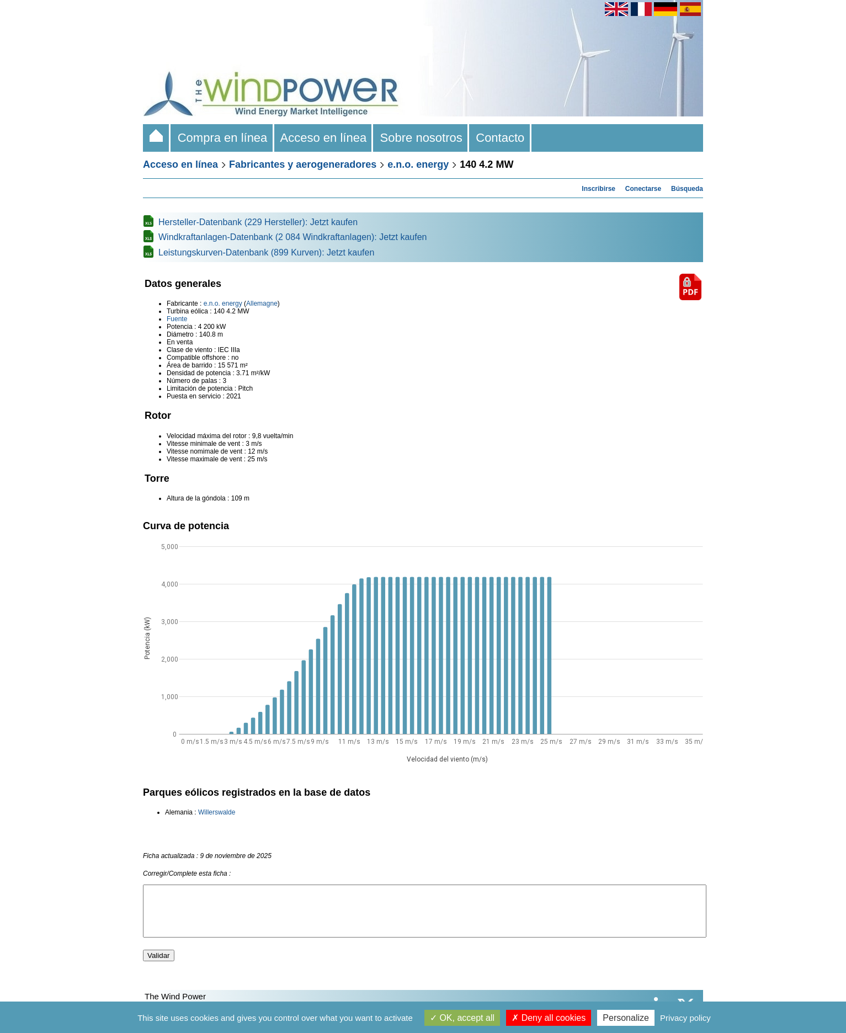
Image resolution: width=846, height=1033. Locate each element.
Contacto (500, 138)
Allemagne (262, 303)
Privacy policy (685, 1018)
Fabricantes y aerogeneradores (302, 164)
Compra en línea (222, 138)
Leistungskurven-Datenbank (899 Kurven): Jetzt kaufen (266, 252)
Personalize (626, 1018)
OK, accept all (462, 1018)
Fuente (177, 319)
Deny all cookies (549, 1018)
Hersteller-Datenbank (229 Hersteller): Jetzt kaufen (258, 222)
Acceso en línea (324, 138)
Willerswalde (216, 812)
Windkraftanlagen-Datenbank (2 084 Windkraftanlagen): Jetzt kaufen (292, 237)
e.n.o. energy (418, 164)
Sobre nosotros (421, 138)
